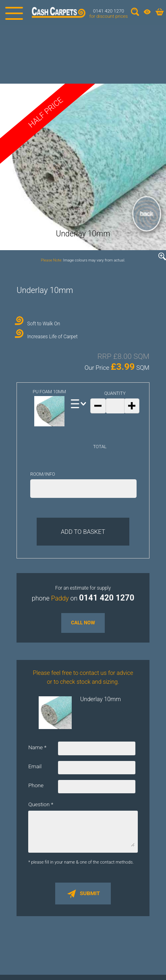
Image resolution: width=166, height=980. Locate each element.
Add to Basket (83, 531)
